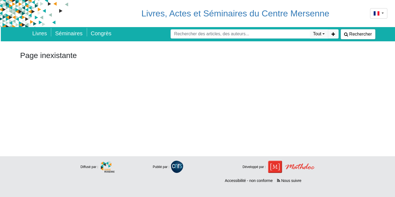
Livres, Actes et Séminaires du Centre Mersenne (236, 13)
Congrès (101, 33)
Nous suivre (289, 180)
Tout (317, 33)
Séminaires (68, 33)
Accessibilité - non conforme (249, 180)
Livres (39, 33)
